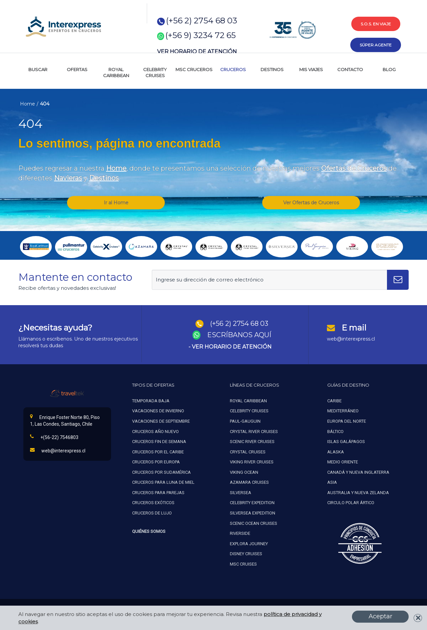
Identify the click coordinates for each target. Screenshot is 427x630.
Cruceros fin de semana (159, 441)
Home (27, 104)
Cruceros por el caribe (158, 451)
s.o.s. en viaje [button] (376, 23)
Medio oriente (342, 461)
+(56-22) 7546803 (54, 437)
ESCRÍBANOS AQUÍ (239, 335)
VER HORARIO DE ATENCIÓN (197, 51)
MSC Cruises (244, 564)
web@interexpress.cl (351, 339)
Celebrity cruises (249, 410)
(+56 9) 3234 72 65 (200, 35)
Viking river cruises (252, 461)
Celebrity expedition (252, 502)
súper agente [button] (376, 44)
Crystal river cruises (254, 431)
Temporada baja (150, 400)
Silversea (240, 492)
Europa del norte (346, 421)
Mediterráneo (343, 410)
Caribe (334, 400)
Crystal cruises (248, 451)
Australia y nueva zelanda (358, 492)
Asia (332, 482)
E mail (354, 328)
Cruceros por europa (156, 461)
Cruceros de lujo (152, 512)
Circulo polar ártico (350, 502)
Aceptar (380, 616)
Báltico (335, 431)
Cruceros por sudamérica (161, 472)
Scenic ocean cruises (253, 523)
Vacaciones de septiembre (161, 421)
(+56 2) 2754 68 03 (201, 20)
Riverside (240, 533)
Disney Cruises (246, 553)
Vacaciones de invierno (158, 410)
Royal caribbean (248, 400)
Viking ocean (244, 472)
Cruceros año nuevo (155, 431)
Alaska (335, 451)
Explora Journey (249, 543)
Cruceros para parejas (158, 492)
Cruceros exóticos (153, 502)
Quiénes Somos (148, 531)
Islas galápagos (346, 441)
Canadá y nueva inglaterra (358, 472)
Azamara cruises (249, 482)
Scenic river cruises (252, 441)
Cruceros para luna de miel (163, 482)
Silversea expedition (252, 512)
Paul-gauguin (245, 421)
